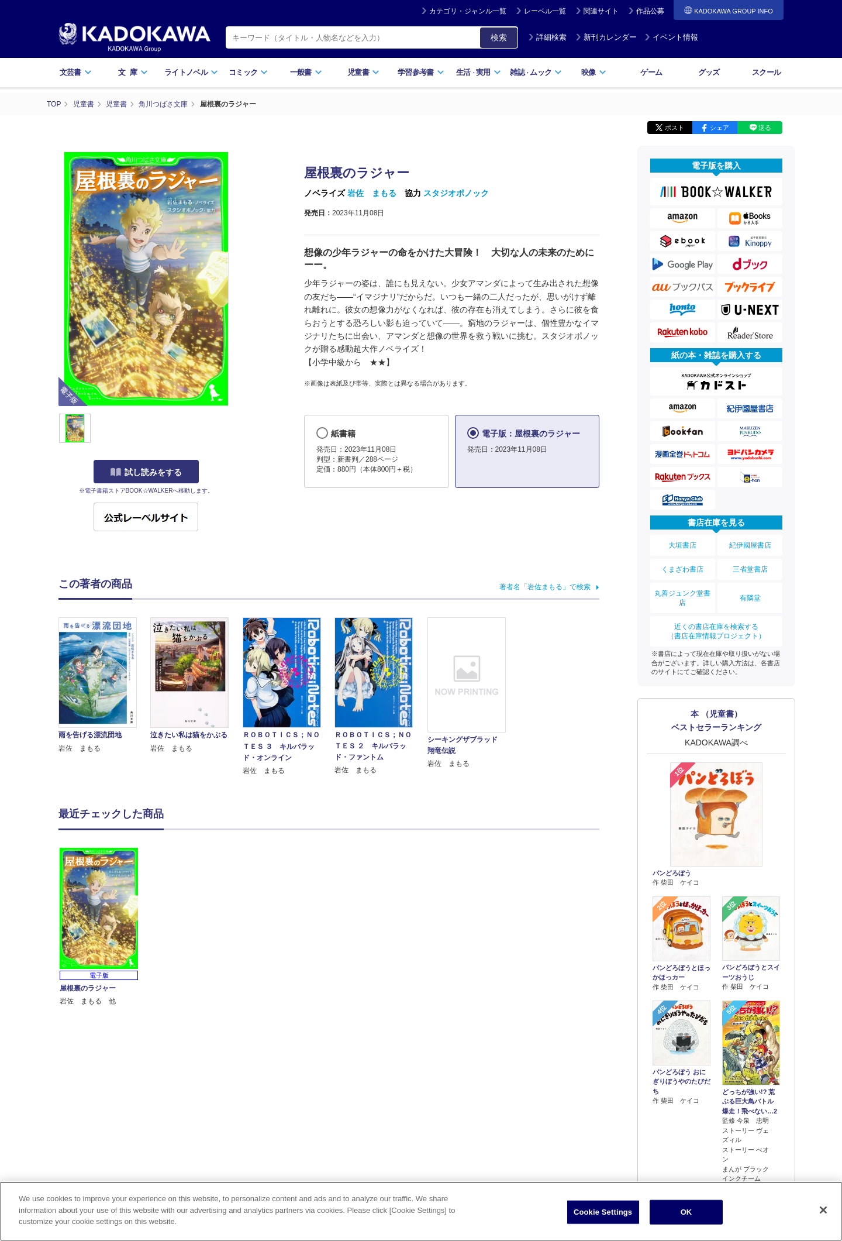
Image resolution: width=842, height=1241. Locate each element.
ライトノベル (191, 72)
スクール (766, 72)
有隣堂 (750, 598)
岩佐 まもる (371, 193)
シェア (719, 127)
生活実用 (478, 72)
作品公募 (650, 11)
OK (686, 1215)
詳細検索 (547, 37)
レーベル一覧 (545, 11)
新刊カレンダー (606, 37)
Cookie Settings (603, 1215)
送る (764, 127)
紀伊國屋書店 (750, 545)
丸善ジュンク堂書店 (682, 598)
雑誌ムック (536, 72)
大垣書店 (682, 545)
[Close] (823, 1213)
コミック (248, 72)
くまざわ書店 (682, 569)
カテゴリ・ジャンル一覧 (467, 11)
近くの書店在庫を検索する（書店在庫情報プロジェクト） (716, 631)
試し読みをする (146, 472)
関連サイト (601, 11)
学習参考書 (421, 72)
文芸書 (76, 72)
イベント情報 (671, 37)
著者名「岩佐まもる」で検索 (545, 587)
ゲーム (651, 72)
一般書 (306, 72)
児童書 (363, 72)
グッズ (709, 72)
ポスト (674, 127)
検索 (499, 37)
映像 (593, 72)
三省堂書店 (750, 569)
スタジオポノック (456, 193)
